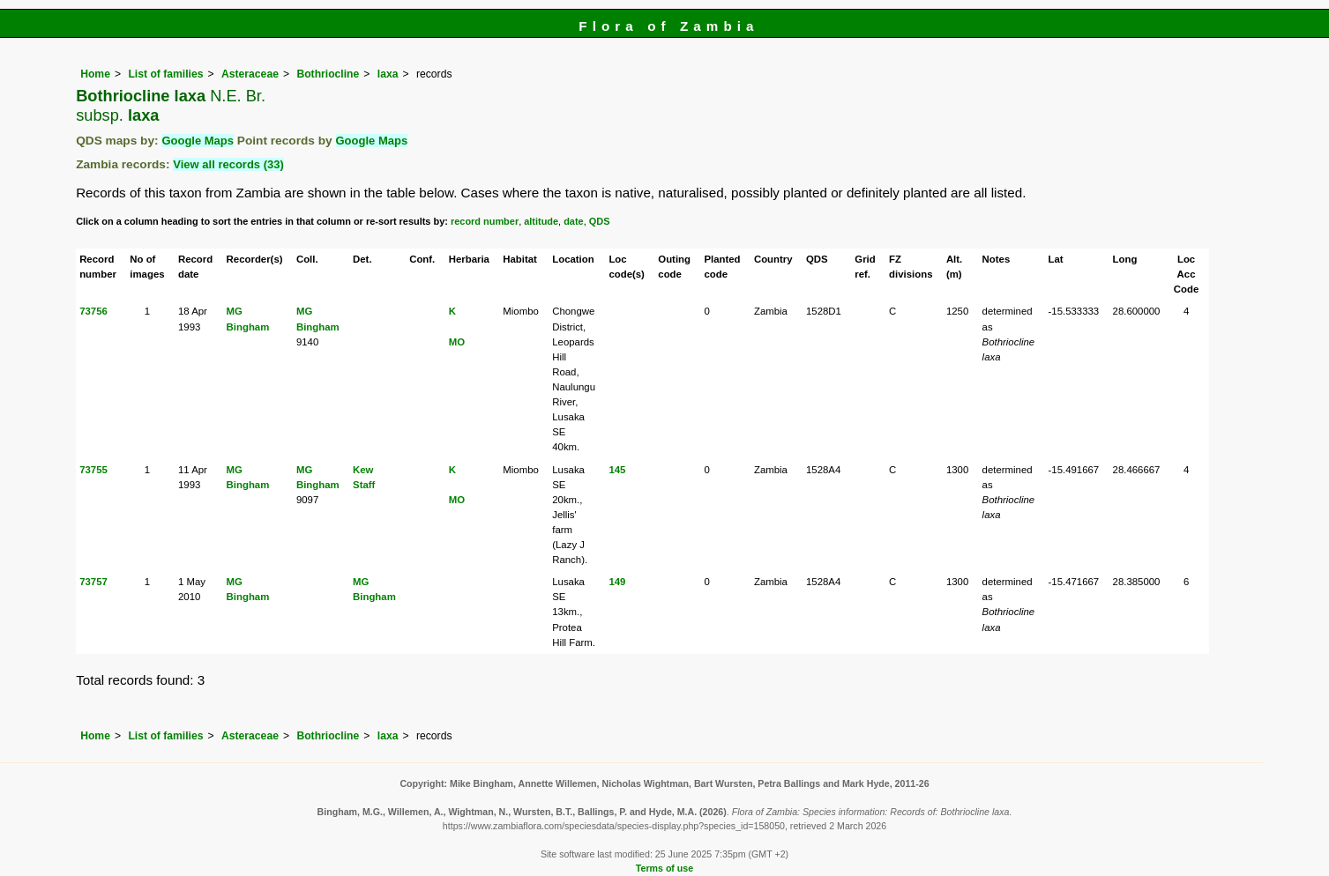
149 (617, 581)
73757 (93, 581)
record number (485, 221)
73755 (93, 469)
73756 (93, 311)
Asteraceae (250, 74)
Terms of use (664, 868)
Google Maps (197, 140)
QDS (599, 221)
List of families (165, 74)
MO (457, 342)
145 (617, 469)
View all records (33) (228, 164)
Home (95, 74)
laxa (388, 74)
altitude (541, 221)
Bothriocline (327, 74)
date (574, 221)
